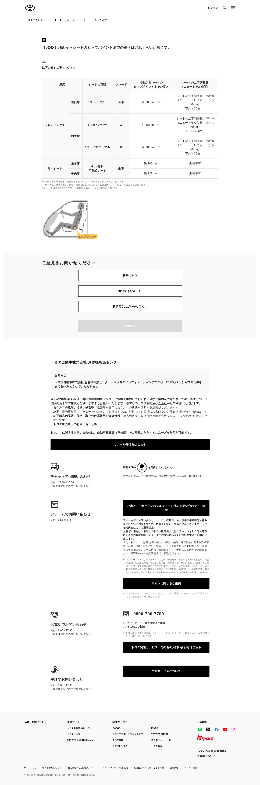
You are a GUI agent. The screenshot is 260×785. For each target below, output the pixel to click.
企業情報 (174, 767)
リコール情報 (190, 767)
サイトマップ (30, 767)
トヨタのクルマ (34, 20)
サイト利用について (52, 767)
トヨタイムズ (73, 734)
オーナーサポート (64, 20)
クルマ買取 (117, 740)
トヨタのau (157, 746)
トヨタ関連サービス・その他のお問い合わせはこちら (166, 647)
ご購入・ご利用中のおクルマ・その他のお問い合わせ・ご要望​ (166, 508)
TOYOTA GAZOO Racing (80, 740)
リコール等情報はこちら (130, 444)
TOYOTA (30, 7)
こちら (162, 403)
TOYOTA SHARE (160, 734)
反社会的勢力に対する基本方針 (149, 767)
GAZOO (116, 728)
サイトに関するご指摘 (166, 583)
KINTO (154, 728)
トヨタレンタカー (121, 746)
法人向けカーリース (161, 740)
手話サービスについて (166, 671)
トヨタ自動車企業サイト (79, 728)
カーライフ (100, 20)
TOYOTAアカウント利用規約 (113, 767)
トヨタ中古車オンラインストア (127, 734)
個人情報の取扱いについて (81, 767)
